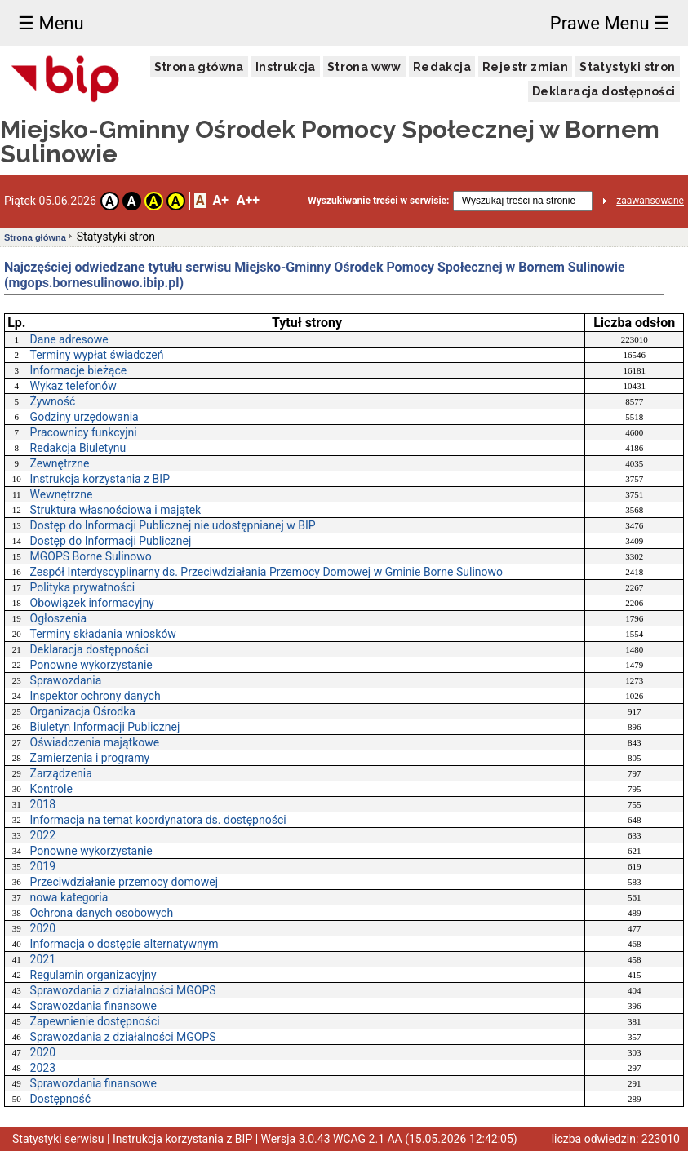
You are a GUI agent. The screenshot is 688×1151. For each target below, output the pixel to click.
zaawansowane (650, 200)
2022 (42, 835)
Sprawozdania (66, 680)
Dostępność (60, 1098)
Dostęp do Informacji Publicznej (111, 540)
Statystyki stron (627, 66)
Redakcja (442, 66)
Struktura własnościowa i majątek (116, 509)
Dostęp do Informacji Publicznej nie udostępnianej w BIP (173, 525)
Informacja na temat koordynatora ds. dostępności (158, 819)
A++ (248, 200)
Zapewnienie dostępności (95, 1021)
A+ (220, 200)
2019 (42, 866)
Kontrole (51, 788)
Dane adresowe (69, 339)
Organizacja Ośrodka (82, 711)
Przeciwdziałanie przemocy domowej (124, 881)
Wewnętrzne (61, 494)
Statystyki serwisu (58, 1138)
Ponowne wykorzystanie (91, 664)
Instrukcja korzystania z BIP (100, 478)
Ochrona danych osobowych (102, 912)
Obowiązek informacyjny (92, 602)
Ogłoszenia (58, 618)
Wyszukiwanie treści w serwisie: (378, 200)
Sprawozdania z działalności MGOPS (123, 990)
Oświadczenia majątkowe (95, 742)
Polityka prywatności (82, 587)
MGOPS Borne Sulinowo (91, 556)
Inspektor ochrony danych (95, 695)
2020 (42, 928)
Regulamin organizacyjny (93, 974)
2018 (42, 804)
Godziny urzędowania (84, 416)
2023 (42, 1067)
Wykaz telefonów (73, 385)
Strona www (364, 66)
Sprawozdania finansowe (93, 1005)
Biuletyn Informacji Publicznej (105, 726)
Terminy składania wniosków (103, 633)
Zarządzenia (61, 773)
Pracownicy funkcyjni (83, 432)
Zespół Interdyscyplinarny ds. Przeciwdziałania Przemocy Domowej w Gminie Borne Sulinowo (266, 571)
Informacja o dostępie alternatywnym (124, 943)
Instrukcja (285, 66)
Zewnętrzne (60, 463)
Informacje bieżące (78, 370)
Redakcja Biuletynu (78, 447)
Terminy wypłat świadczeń (97, 354)
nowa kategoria (69, 897)
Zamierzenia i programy (90, 757)
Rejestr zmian (525, 66)
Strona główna (199, 66)
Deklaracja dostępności (604, 91)
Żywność (53, 401)
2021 (42, 959)
